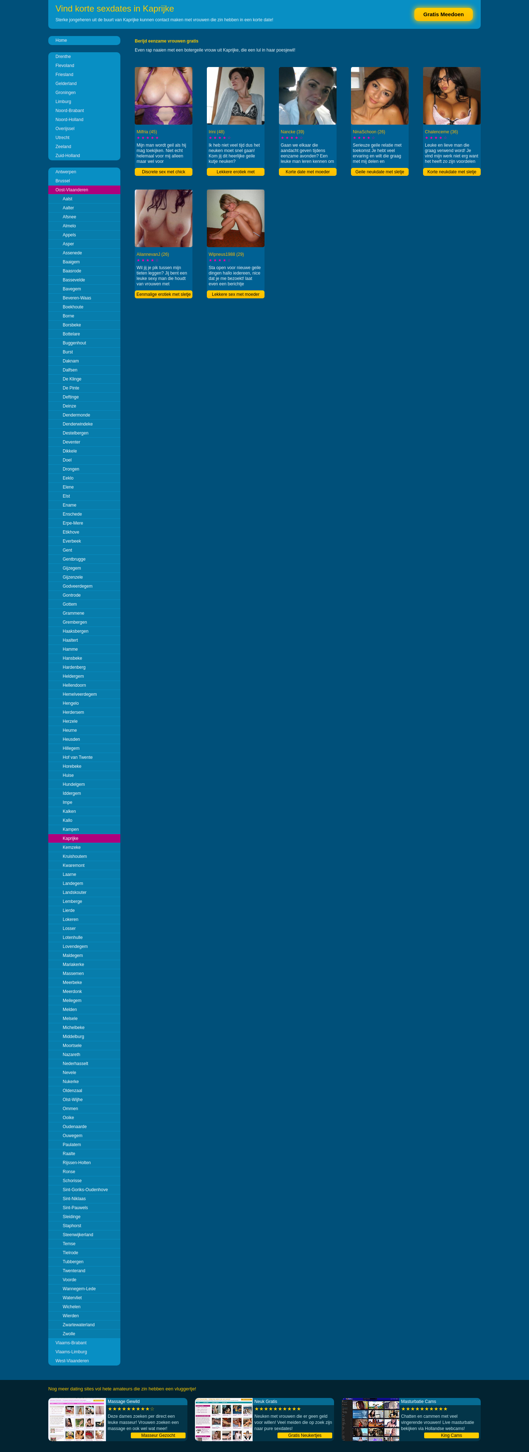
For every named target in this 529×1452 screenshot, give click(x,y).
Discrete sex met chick (163, 171)
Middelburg (73, 1036)
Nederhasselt (75, 1063)
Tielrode (70, 1252)
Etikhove (71, 532)
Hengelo (71, 703)
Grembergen (75, 622)
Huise (68, 775)
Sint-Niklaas (74, 1198)
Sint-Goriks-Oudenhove (85, 1189)
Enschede (72, 514)
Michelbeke (74, 1027)
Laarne (69, 874)
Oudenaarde (75, 1126)
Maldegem (73, 955)
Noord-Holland (69, 119)
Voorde (69, 1279)
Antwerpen (65, 171)
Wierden (71, 1315)
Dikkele (70, 451)
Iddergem (72, 793)
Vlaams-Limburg (71, 1351)
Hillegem (71, 748)
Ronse (69, 1171)
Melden (70, 1009)
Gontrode (72, 595)
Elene (68, 487)
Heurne (70, 730)
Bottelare (71, 334)
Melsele (70, 1018)
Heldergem (73, 676)
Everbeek (72, 541)
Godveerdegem (78, 586)
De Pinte (71, 388)
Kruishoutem (75, 856)
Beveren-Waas (77, 297)
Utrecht (62, 137)
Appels (69, 234)
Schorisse (72, 1180)
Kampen (71, 829)
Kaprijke (70, 838)
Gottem (70, 604)
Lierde (69, 910)
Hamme (70, 649)
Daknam (71, 361)
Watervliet (72, 1297)
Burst (68, 352)
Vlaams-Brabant (70, 1342)
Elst (66, 496)
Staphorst (72, 1225)
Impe (67, 802)
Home (61, 40)
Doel (67, 460)
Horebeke (72, 766)
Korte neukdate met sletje (451, 171)
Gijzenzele (73, 577)
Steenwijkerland (78, 1234)
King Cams (451, 1435)
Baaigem (71, 261)
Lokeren (70, 919)
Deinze (69, 406)
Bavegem (72, 288)
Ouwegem (73, 1135)
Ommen (70, 1108)
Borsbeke (72, 325)
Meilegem (72, 1000)
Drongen (71, 469)
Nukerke (71, 1081)
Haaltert (70, 640)
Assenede (72, 252)
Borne (68, 316)
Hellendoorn (74, 685)
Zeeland (63, 146)
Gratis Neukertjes (305, 1435)
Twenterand (74, 1270)
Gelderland (66, 83)
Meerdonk (72, 991)
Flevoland (64, 65)
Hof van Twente (78, 757)
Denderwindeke (78, 424)
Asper (68, 243)
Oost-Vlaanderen (71, 189)
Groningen (65, 92)
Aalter (68, 207)
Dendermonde (76, 415)
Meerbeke (72, 982)
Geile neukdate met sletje (379, 171)
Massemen (73, 973)
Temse (69, 1243)
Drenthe (63, 56)
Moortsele (72, 1045)
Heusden (71, 739)
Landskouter (74, 892)
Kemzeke (72, 847)
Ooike (68, 1117)
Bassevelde (74, 279)
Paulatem (72, 1144)
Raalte (69, 1153)
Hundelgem (74, 784)
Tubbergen (73, 1261)
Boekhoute (73, 306)
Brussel (62, 180)
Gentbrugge (74, 559)
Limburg (63, 101)
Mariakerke (73, 964)
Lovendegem (75, 946)
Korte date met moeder (308, 171)
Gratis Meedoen (443, 14)
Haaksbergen (75, 631)
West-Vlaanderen (72, 1360)
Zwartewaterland (79, 1324)
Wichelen (71, 1306)
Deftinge (71, 397)
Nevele (69, 1072)
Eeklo (68, 478)
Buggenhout (74, 343)
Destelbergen (75, 433)
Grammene (73, 613)
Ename (69, 505)
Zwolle (69, 1333)
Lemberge (72, 901)
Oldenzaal (72, 1090)
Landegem (73, 883)
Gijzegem (72, 568)
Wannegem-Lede (79, 1288)
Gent (67, 550)
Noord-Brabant (69, 110)
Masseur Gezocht (158, 1435)
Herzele (70, 721)
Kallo (67, 820)
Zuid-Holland (67, 155)
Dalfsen (70, 370)
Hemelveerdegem (80, 694)
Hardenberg (74, 667)
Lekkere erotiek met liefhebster (235, 172)
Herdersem (73, 712)
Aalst (67, 198)
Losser (69, 928)
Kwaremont (74, 865)
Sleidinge (71, 1216)
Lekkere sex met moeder (235, 294)
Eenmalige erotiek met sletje (164, 294)
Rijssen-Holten (77, 1162)
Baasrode (72, 270)
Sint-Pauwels (75, 1207)
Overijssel (65, 128)
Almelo (69, 225)
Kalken (69, 811)
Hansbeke (72, 658)
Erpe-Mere (73, 523)
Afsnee (69, 216)
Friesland (64, 74)
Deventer (71, 442)
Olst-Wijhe (73, 1099)
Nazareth (71, 1054)
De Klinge (72, 379)
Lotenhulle (73, 937)
